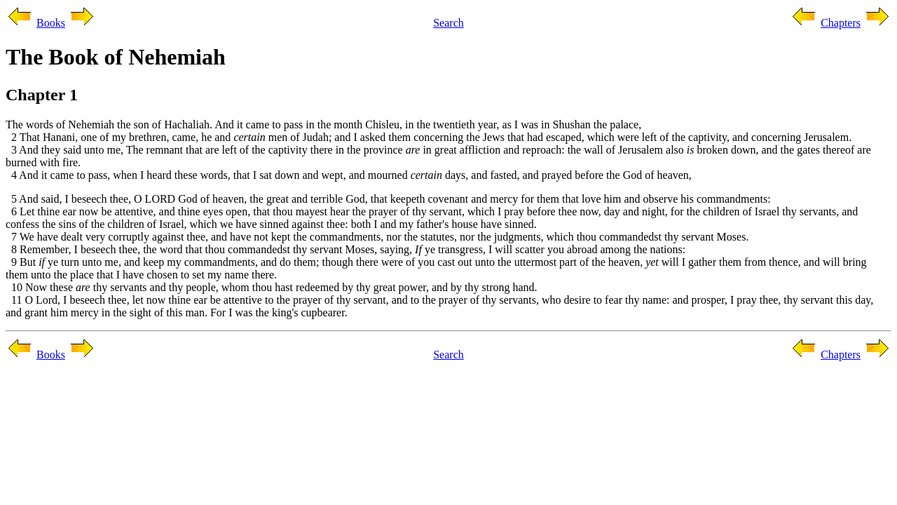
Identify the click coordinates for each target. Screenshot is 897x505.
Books (50, 23)
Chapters (841, 23)
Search (448, 23)
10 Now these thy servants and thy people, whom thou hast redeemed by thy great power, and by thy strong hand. (271, 287)
